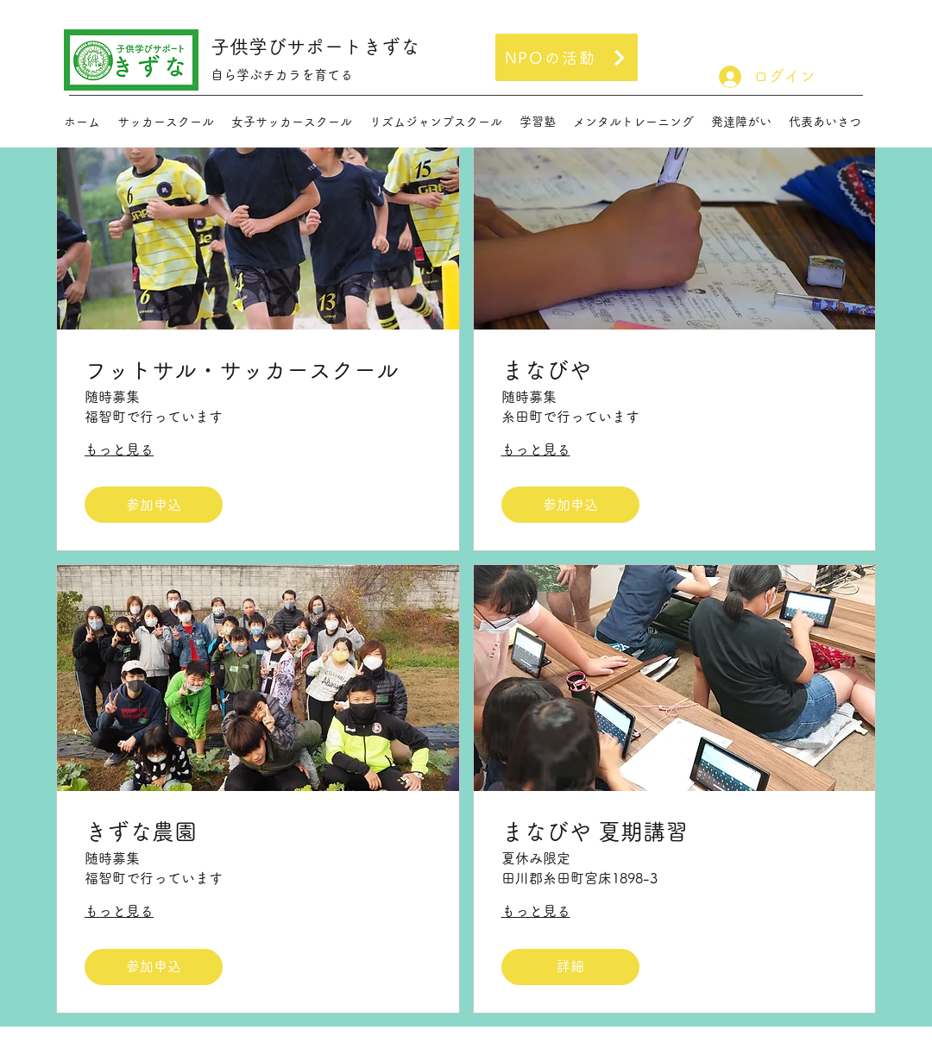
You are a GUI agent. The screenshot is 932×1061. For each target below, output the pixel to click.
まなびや (546, 370)
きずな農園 (152, 831)
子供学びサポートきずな (315, 46)
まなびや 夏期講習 (594, 831)
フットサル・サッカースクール (242, 370)
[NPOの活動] (566, 57)
